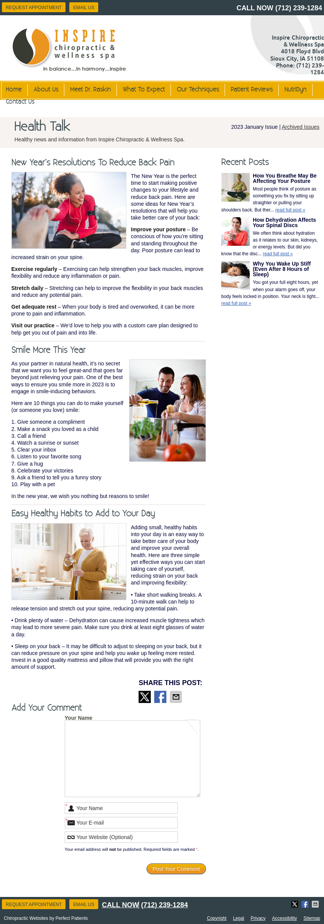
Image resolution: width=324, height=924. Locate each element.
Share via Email (177, 697)
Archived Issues (300, 127)
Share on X (145, 697)
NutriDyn (295, 89)
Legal (238, 918)
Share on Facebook (161, 697)
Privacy (258, 918)
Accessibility (284, 918)
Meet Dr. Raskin (90, 89)
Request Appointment (34, 7)
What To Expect (144, 89)
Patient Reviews (252, 89)
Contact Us (20, 102)
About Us (46, 89)
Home (14, 89)
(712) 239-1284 (298, 8)
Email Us (83, 7)
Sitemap (311, 918)
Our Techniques (198, 89)
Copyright (217, 918)
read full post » (290, 210)
